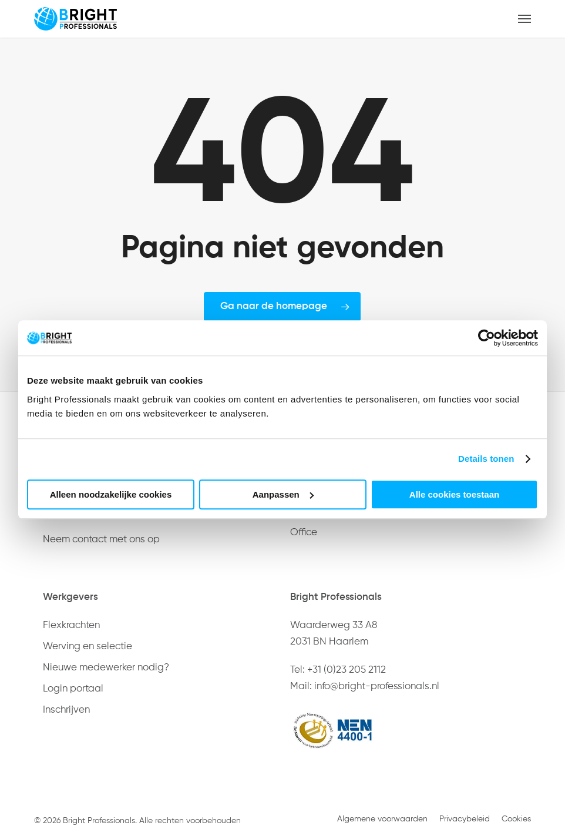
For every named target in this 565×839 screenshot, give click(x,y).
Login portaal (73, 689)
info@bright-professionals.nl (376, 687)
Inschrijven (66, 710)
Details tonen (486, 459)
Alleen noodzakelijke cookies (111, 494)
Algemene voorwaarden (382, 819)
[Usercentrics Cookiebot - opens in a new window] (486, 338)
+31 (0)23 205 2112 (346, 670)
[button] (524, 19)
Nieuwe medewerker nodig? (106, 668)
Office (303, 533)
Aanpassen (283, 494)
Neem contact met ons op (101, 540)
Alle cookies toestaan (454, 494)
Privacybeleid (464, 819)
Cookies (516, 819)
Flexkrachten (71, 625)
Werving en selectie (87, 647)
